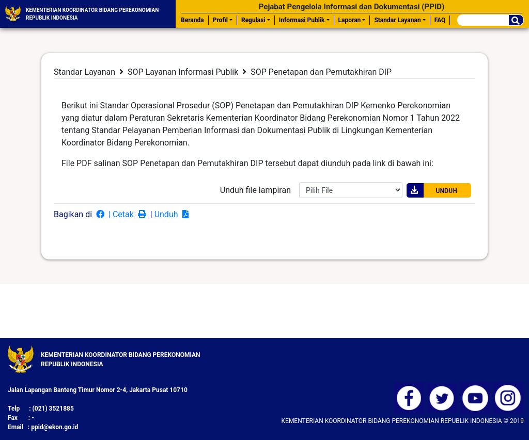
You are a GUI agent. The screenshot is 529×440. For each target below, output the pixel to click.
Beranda (192, 20)
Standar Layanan (397, 20)
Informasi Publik (302, 20)
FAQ (440, 20)
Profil (220, 20)
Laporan (349, 20)
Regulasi (253, 20)
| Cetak (128, 214)
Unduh (172, 214)
